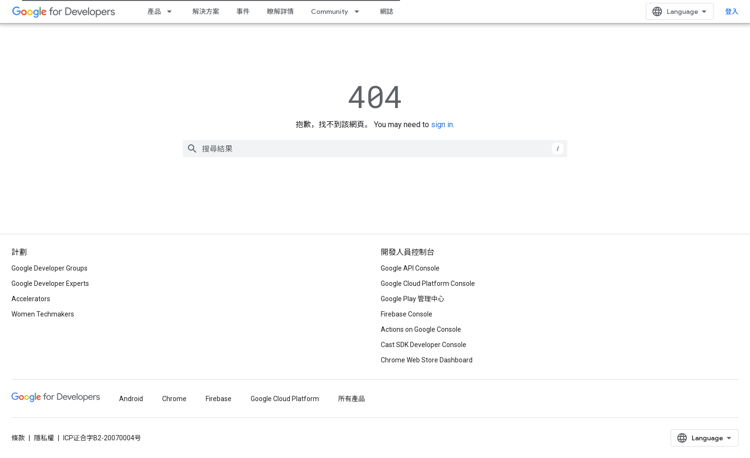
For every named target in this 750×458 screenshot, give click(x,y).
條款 (18, 438)
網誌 (386, 11)
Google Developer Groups (49, 268)
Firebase (219, 399)
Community (329, 11)
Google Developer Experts (50, 283)
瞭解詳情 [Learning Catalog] (280, 11)
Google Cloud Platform (285, 399)
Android (131, 399)
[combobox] (375, 148)
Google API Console (410, 268)
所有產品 (351, 399)
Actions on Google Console (421, 329)
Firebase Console (406, 314)
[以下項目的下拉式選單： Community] (359, 11)
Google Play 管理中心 (412, 299)
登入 (732, 11)
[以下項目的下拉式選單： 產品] (172, 11)
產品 (154, 11)
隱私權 (44, 438)
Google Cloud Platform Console (428, 283)
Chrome (174, 399)
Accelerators (30, 299)
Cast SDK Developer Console (423, 345)
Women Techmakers (42, 314)
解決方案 (205, 11)
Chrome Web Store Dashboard (427, 360)
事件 (243, 11)
